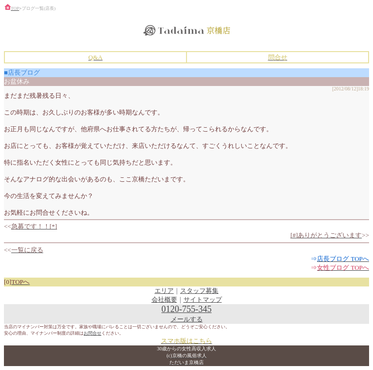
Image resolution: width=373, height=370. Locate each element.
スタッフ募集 (199, 290)
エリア (164, 290)
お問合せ (92, 333)
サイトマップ (203, 299)
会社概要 (164, 299)
